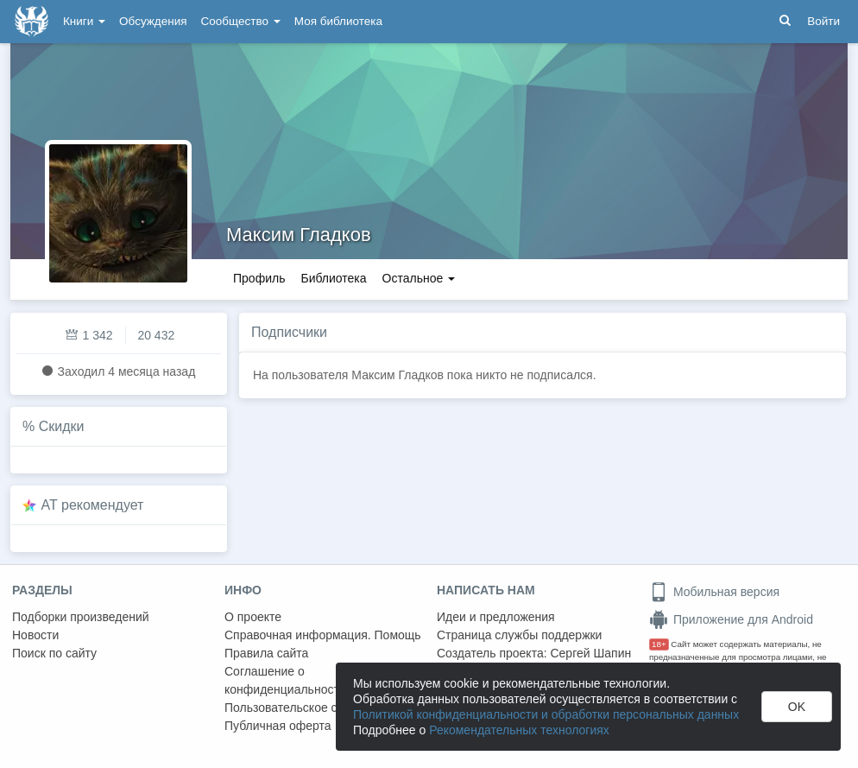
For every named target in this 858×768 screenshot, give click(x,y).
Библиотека (333, 278)
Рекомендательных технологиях (519, 730)
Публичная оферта (277, 726)
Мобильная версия (714, 591)
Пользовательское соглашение (311, 707)
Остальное (419, 278)
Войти (823, 21)
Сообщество (241, 21)
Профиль (259, 278)
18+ (659, 644)
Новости (35, 635)
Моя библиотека (338, 21)
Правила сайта (266, 653)
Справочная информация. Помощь (322, 635)
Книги (84, 21)
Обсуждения (152, 21)
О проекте (252, 617)
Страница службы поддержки (519, 635)
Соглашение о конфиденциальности (285, 680)
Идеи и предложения (496, 617)
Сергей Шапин (590, 653)
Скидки (62, 426)
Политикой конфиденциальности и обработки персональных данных (546, 714)
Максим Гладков (298, 234)
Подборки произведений (80, 617)
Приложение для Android (731, 619)
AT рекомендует (92, 505)
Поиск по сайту (54, 653)
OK (796, 707)
